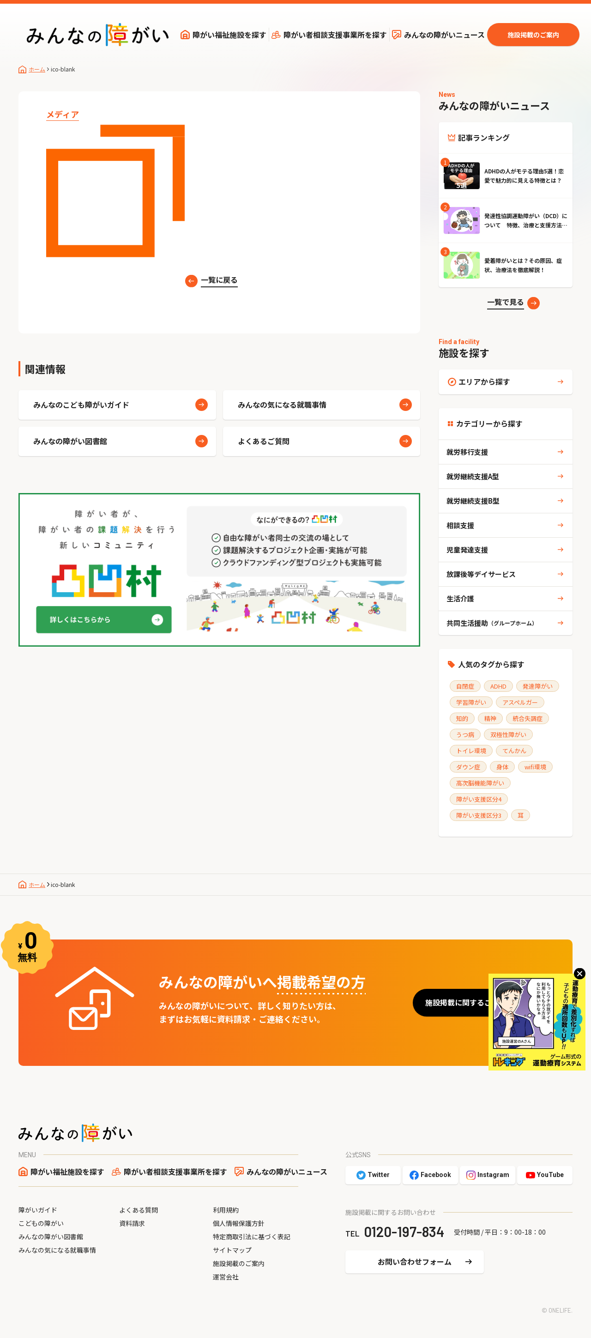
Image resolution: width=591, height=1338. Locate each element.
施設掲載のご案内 (533, 34)
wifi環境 (535, 766)
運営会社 (226, 1276)
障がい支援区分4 (478, 799)
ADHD (498, 686)
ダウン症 (468, 766)
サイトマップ (232, 1250)
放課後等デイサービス (481, 574)
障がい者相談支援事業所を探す (335, 34)
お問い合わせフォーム (415, 1261)
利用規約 (226, 1209)
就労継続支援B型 (473, 500)
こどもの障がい (41, 1223)
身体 (502, 766)
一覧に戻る (219, 279)
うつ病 (465, 734)
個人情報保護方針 (239, 1223)
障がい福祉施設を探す (229, 34)
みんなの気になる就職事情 (282, 404)
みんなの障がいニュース (444, 34)
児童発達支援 (467, 549)
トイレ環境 (471, 750)
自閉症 (465, 686)
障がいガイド (37, 1209)
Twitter (379, 1174)
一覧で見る (505, 301)
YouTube (550, 1174)
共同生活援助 (491, 623)
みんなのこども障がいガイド (81, 404)
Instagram (493, 1174)
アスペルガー (520, 702)
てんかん (514, 750)
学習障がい (471, 702)
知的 (462, 718)
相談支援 (460, 525)
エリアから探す (484, 381)
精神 (490, 718)
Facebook (436, 1174)
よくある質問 (138, 1209)
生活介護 (460, 598)
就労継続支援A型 (472, 476)
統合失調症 (528, 718)
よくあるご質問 (263, 440)
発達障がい (538, 686)
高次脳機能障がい (480, 783)
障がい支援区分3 (478, 815)
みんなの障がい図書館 (70, 440)
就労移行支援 (467, 452)
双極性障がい (508, 734)
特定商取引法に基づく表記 (251, 1236)
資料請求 (132, 1223)
